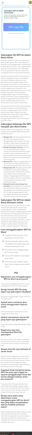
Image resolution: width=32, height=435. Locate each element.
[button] (30, 2)
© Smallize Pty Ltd (5, 432)
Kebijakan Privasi (20, 433)
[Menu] (2, 2)
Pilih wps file (16, 27)
